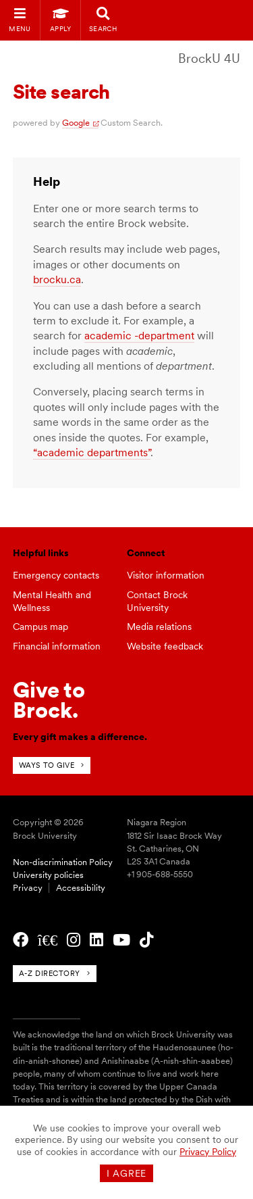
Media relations (159, 626)
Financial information (57, 646)
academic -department (139, 335)
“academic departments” (91, 452)
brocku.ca (57, 279)
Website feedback (165, 646)
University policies (48, 875)
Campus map (40, 626)
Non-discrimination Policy (63, 862)
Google (76, 123)
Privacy (28, 888)
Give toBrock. (49, 700)
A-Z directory (49, 973)
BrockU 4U (209, 58)
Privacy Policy (207, 1152)
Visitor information (165, 575)
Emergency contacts (56, 575)
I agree (126, 1173)
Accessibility (80, 888)
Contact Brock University (157, 601)
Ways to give (47, 765)
